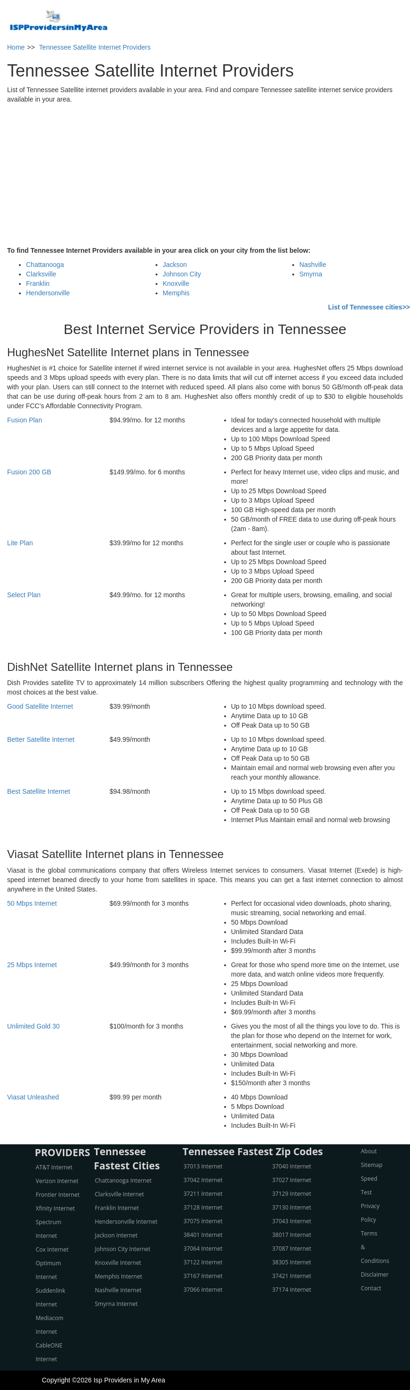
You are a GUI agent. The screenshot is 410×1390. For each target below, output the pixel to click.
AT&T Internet (54, 1167)
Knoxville (176, 283)
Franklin (38, 283)
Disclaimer (375, 1274)
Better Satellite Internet (40, 739)
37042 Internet (202, 1180)
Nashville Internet (118, 1290)
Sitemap (372, 1165)
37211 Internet (202, 1194)
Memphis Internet (118, 1276)
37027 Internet (291, 1180)
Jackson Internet (116, 1235)
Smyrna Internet (116, 1304)
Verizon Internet (57, 1181)
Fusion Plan (24, 420)
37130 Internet (291, 1207)
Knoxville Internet (118, 1263)
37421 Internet (291, 1276)
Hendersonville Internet (126, 1222)
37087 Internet (291, 1248)
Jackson (175, 264)
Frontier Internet (58, 1195)
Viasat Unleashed (33, 1097)
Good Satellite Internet (40, 706)
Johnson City (182, 274)
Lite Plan (20, 543)
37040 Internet (291, 1166)
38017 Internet (291, 1235)
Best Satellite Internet (38, 791)
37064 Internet (202, 1248)
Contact (371, 1288)
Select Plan (24, 595)
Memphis (176, 293)
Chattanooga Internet (123, 1180)
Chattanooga (45, 264)
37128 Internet (202, 1207)
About (369, 1151)
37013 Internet (202, 1166)
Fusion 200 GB (29, 472)
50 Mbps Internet (32, 903)
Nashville (312, 264)
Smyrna (310, 274)
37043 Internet (291, 1221)
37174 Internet (291, 1290)
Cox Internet (52, 1249)
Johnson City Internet (123, 1249)
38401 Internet (202, 1235)
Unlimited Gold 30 (33, 1026)
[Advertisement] (205, 175)
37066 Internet (202, 1290)
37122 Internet (202, 1262)
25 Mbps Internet (32, 965)
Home (16, 47)
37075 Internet (202, 1221)
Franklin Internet (117, 1208)
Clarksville (41, 274)
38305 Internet (291, 1262)
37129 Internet (291, 1194)
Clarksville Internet (119, 1194)
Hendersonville (48, 293)
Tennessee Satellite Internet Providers (95, 47)
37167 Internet (202, 1276)
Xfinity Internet (55, 1208)
